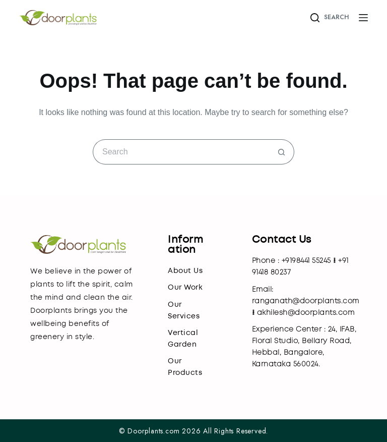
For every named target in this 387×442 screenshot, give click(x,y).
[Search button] (281, 151)
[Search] (329, 18)
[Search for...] (181, 151)
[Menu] (363, 17)
